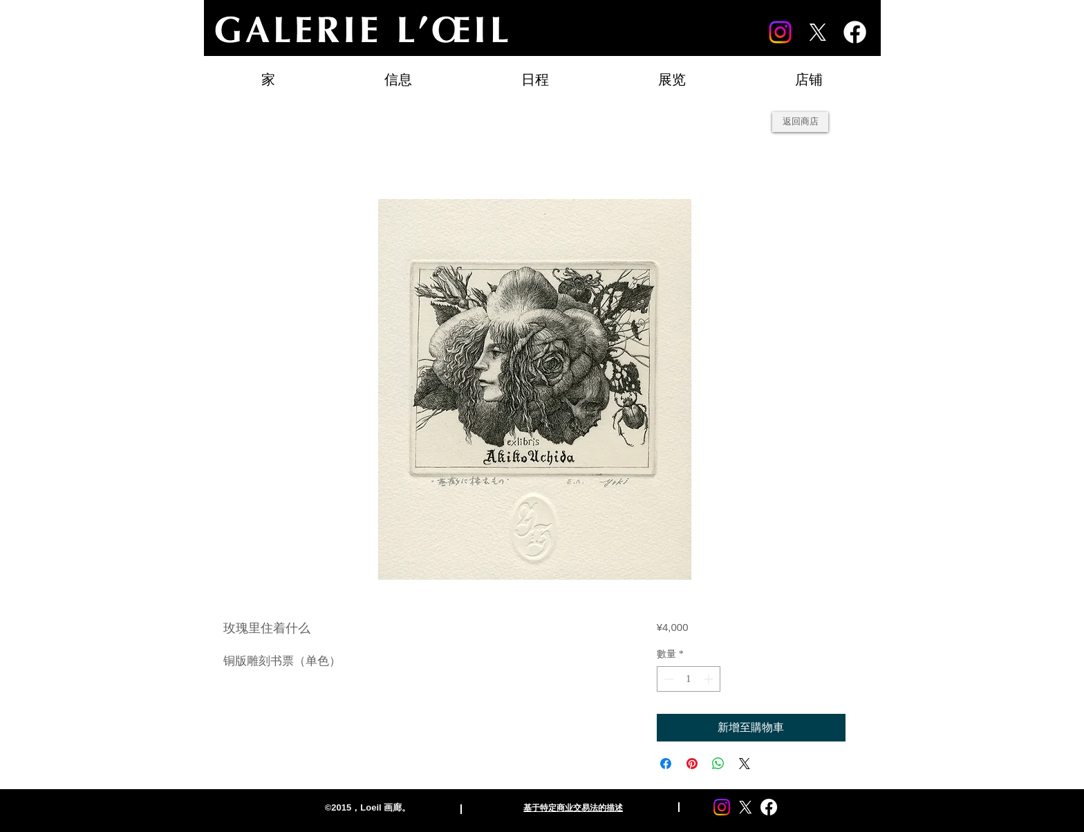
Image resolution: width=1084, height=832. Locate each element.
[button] (672, 73)
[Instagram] (780, 32)
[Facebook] (855, 32)
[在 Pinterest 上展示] (692, 763)
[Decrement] (667, 679)
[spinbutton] (688, 679)
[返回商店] (800, 122)
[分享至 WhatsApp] (718, 763)
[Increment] (709, 679)
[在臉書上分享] (665, 763)
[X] (817, 32)
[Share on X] (744, 763)
